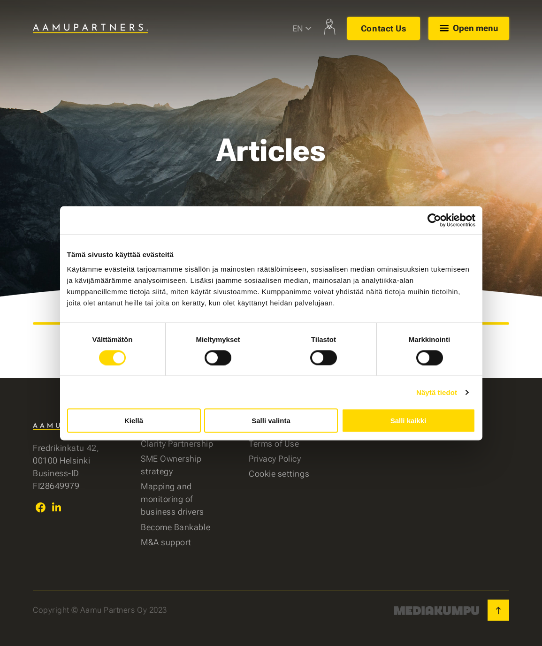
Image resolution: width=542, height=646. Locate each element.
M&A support (166, 542)
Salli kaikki (408, 421)
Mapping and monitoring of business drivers (172, 499)
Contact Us (383, 28)
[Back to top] (498, 610)
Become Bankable (175, 527)
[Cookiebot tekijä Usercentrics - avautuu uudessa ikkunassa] (434, 220)
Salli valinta (271, 421)
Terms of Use (274, 443)
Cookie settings (279, 474)
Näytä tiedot (436, 392)
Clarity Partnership (177, 443)
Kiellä (133, 421)
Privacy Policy (275, 459)
